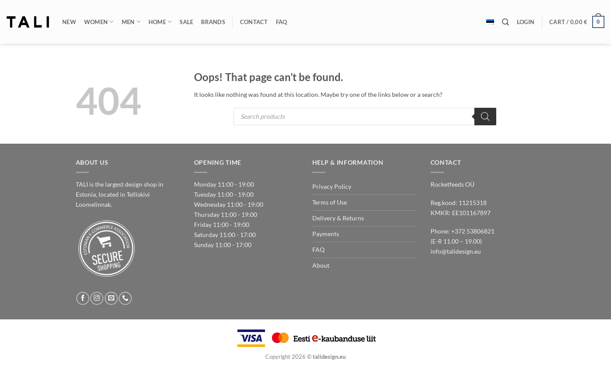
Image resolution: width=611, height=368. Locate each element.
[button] (525, 22)
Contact (254, 21)
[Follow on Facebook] (82, 298)
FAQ (281, 21)
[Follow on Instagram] (96, 298)
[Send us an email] (111, 298)
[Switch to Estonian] (490, 22)
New (69, 21)
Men (131, 22)
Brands (213, 21)
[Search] (505, 22)
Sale (186, 21)
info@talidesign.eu (456, 251)
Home (160, 22)
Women (99, 22)
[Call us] (125, 298)
